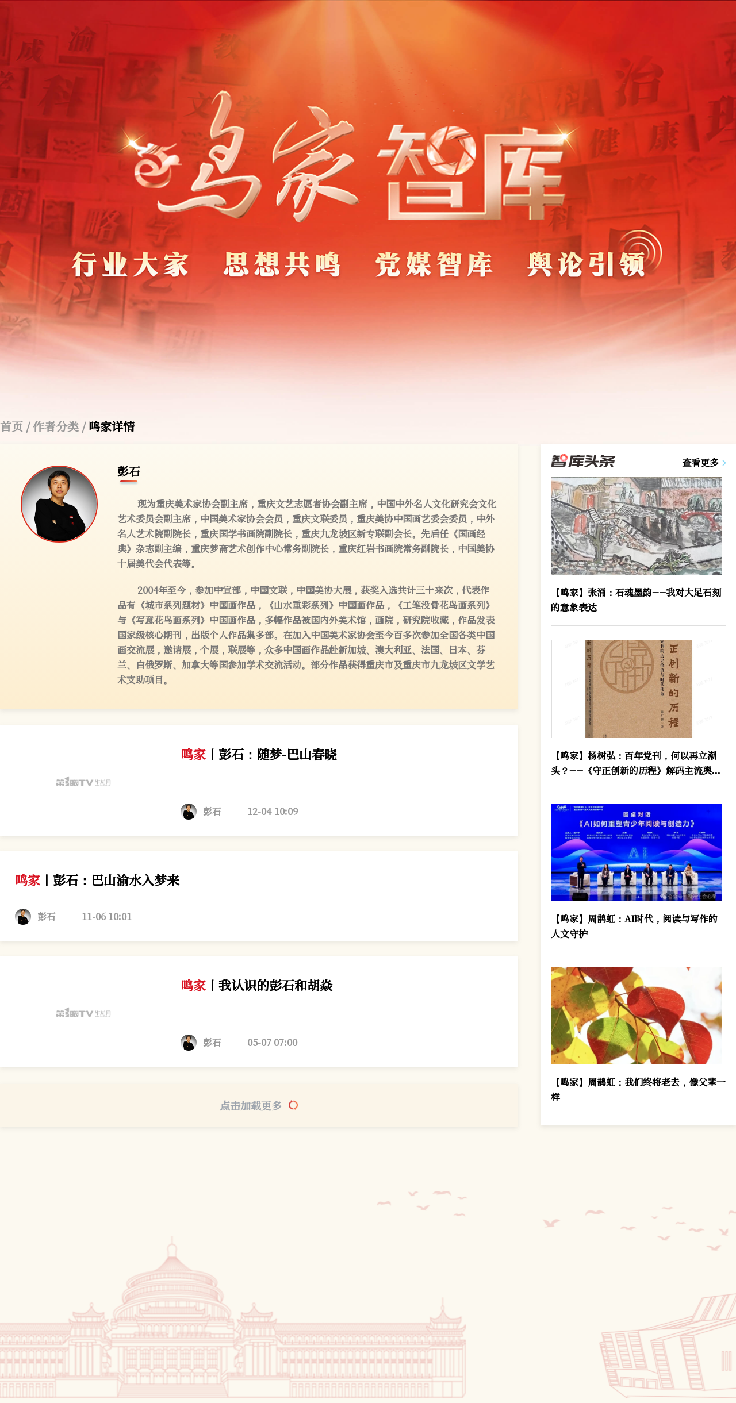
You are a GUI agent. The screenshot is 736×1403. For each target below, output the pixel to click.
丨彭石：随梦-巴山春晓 (259, 754)
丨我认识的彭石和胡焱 (256, 985)
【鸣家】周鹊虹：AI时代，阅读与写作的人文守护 (634, 926)
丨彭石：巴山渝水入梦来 (97, 880)
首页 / (16, 426)
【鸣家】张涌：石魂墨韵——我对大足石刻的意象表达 (636, 600)
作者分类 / (61, 426)
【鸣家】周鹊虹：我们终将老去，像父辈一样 (638, 1089)
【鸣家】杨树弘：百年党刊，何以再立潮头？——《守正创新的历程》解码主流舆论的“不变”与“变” (636, 763)
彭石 (212, 811)
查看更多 (700, 462)
